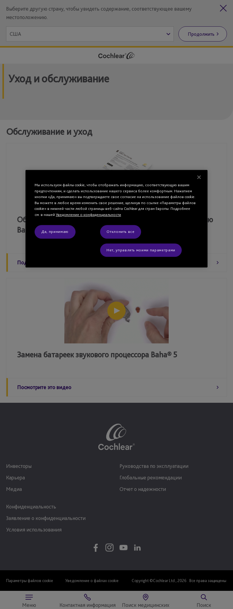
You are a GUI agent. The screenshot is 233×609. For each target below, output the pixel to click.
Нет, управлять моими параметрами (140, 250)
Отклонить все (120, 232)
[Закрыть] (199, 177)
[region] (116, 218)
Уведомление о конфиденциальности (88, 214)
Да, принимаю (55, 232)
